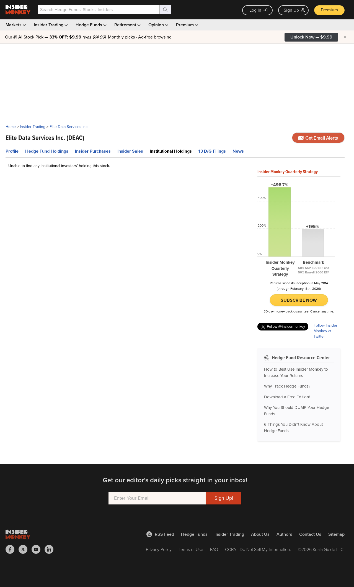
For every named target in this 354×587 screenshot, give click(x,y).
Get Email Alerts (318, 138)
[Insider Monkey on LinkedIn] (51, 549)
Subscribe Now (299, 300)
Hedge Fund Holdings (46, 151)
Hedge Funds (90, 25)
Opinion (157, 25)
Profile (12, 151)
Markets (15, 25)
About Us (260, 534)
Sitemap (336, 534)
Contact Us (310, 534)
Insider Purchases (93, 151)
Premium (329, 10)
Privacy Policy (159, 549)
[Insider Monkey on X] (25, 549)
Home (11, 127)
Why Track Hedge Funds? (287, 386)
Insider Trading (50, 25)
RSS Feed (160, 534)
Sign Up (294, 10)
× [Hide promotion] (345, 37)
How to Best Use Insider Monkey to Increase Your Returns (296, 372)
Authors (284, 534)
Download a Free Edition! (287, 397)
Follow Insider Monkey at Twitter (325, 331)
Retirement (126, 25)
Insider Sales (130, 151)
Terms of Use (191, 549)
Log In (258, 10)
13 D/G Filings (212, 151)
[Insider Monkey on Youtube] (38, 549)
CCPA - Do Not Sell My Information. (258, 549)
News (238, 151)
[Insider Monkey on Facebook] (12, 549)
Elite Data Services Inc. (69, 127)
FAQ (214, 549)
